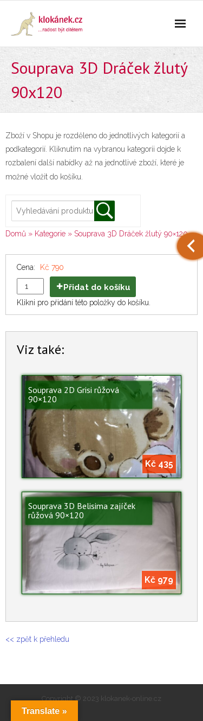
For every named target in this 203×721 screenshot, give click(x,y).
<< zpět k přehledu (37, 639)
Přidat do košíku (96, 287)
